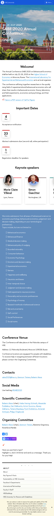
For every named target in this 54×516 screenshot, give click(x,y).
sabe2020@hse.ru (9, 377)
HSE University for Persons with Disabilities (17, 497)
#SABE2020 (17, 390)
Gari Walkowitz (16, 406)
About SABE (27, 49)
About (6, 468)
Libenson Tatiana (23, 377)
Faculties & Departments (11, 482)
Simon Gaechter (34, 191)
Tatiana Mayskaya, (17, 409)
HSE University (9, 2)
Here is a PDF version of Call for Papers (20, 100)
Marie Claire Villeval (11, 191)
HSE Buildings (7, 493)
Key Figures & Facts (9, 475)
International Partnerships (12, 486)
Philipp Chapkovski (17, 412)
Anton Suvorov (29, 406)
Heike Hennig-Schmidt (28, 403)
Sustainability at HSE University (13, 479)
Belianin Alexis (36, 377)
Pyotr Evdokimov (30, 409)
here (44, 504)
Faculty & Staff (8, 490)
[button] (21, 465)
